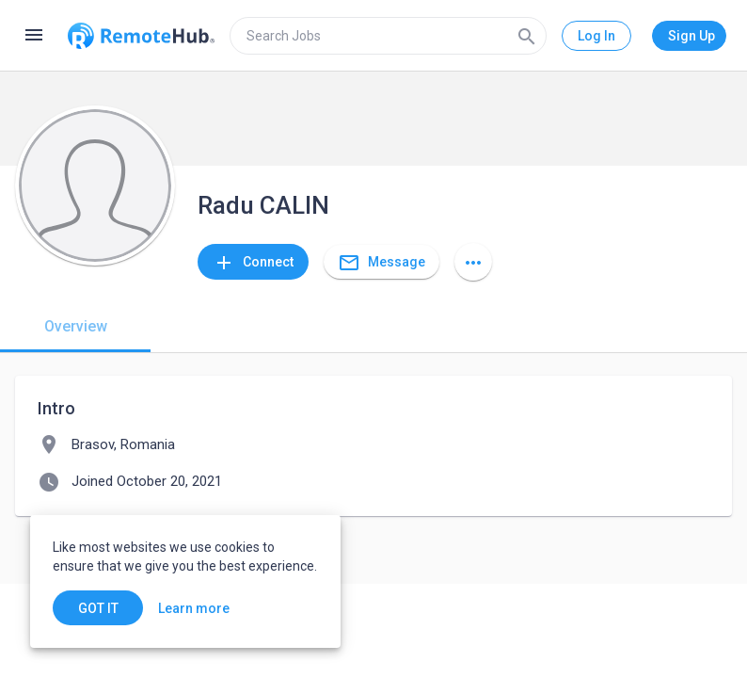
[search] (388, 36)
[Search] (527, 36)
